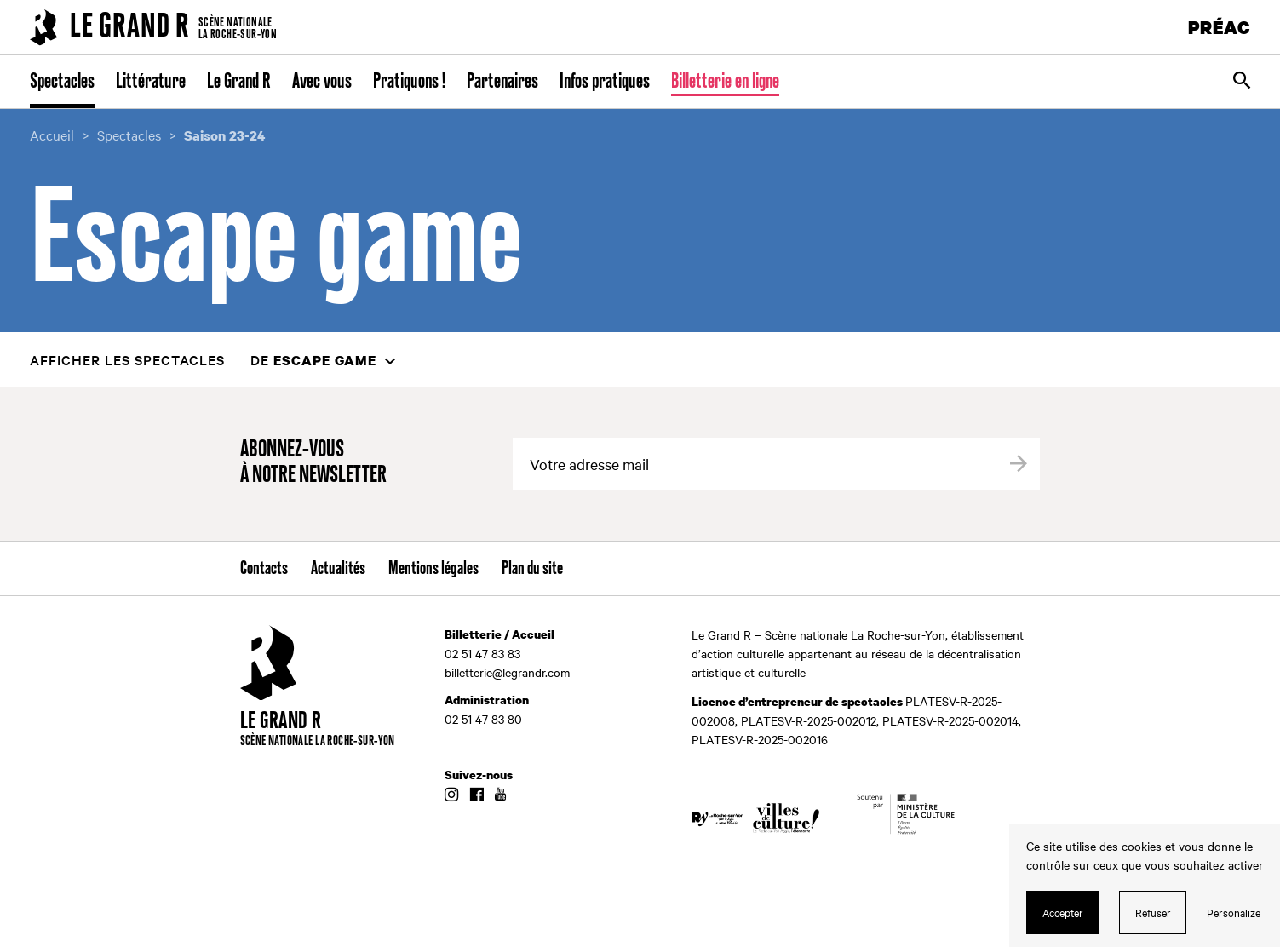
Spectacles (62, 81)
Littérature (151, 81)
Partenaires (502, 81)
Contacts (264, 568)
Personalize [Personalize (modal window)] (1233, 912)
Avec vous (322, 81)
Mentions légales (433, 568)
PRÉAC (1219, 26)
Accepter (1062, 912)
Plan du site (532, 568)
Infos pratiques (605, 81)
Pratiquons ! (409, 81)
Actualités (338, 568)
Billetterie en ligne (725, 81)
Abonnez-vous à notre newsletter (313, 462)
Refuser (1153, 912)
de (313, 360)
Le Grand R (239, 81)
